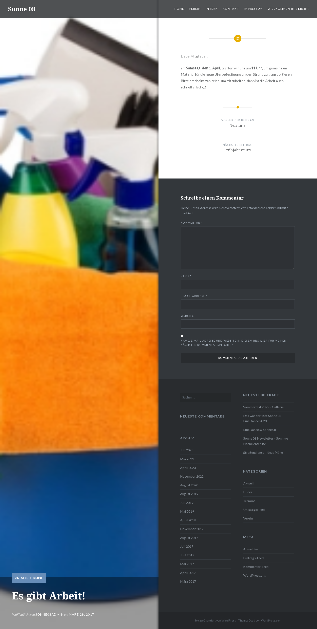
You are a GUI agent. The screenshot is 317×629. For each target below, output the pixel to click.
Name (186, 276)
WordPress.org (254, 575)
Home (179, 8)
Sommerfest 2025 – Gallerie (263, 407)
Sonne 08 (21, 9)
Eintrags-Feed (253, 558)
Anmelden (250, 549)
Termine (36, 577)
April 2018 (188, 520)
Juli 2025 (186, 450)
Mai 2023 (187, 459)
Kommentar (191, 222)
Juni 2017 (187, 555)
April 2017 (188, 573)
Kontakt (231, 8)
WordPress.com (271, 620)
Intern (212, 8)
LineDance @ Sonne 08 (259, 429)
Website (187, 315)
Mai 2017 (187, 564)
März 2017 (188, 581)
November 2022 (192, 476)
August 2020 (189, 485)
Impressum (253, 8)
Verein (195, 8)
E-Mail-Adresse (194, 296)
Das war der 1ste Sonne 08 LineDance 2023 (262, 418)
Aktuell (21, 577)
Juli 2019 (186, 503)
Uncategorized (254, 509)
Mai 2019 (187, 511)
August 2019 (189, 494)
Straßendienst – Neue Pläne (263, 452)
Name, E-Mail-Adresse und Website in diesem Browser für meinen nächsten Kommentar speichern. (233, 342)
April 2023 (188, 468)
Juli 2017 (186, 546)
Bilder (247, 492)
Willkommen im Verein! (288, 8)
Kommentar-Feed (255, 566)
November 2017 (192, 529)
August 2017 (189, 538)
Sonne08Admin (49, 614)
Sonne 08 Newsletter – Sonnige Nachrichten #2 (265, 440)
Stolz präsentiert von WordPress (215, 620)
